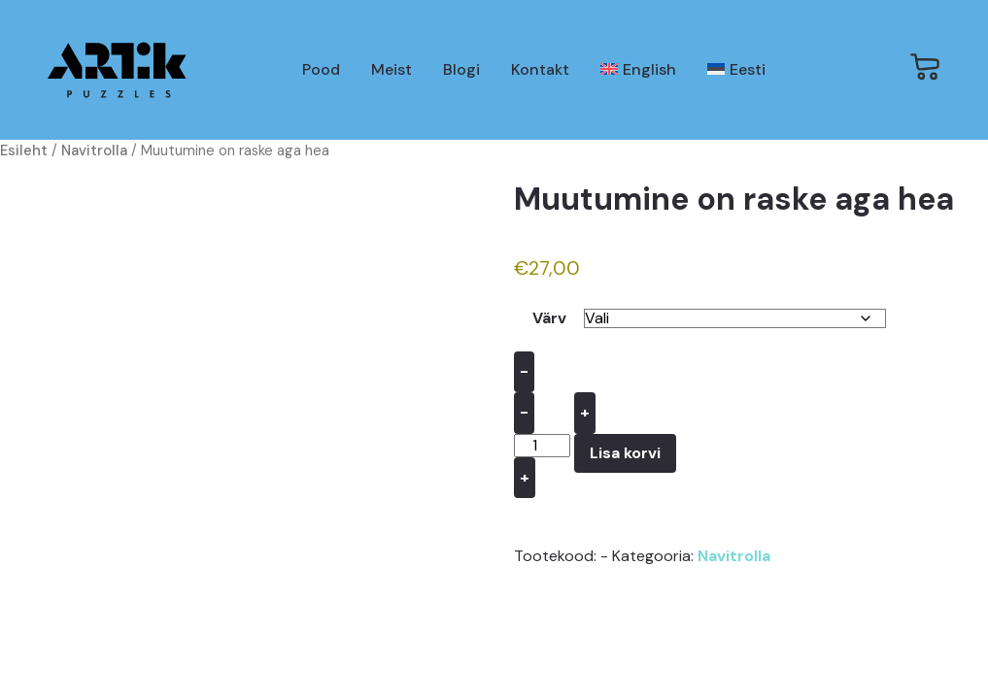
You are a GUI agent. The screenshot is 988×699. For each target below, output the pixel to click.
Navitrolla (94, 150)
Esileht (24, 150)
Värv (549, 318)
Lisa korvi (625, 453)
